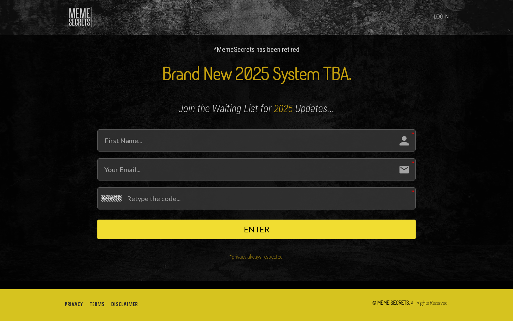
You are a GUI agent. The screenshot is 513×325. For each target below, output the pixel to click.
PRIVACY (74, 308)
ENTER (256, 231)
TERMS (97, 308)
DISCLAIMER (124, 308)
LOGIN (441, 16)
